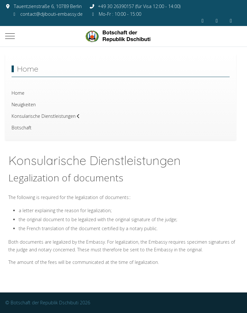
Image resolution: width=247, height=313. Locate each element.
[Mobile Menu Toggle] (10, 36)
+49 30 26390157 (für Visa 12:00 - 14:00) (139, 6)
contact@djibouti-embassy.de (51, 14)
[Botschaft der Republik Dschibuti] (123, 36)
